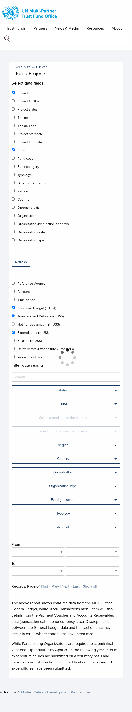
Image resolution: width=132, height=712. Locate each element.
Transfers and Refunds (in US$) (41, 316)
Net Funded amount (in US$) (39, 324)
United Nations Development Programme (55, 692)
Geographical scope (32, 183)
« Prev (54, 586)
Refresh (21, 261)
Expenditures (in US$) (33, 332)
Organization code (31, 232)
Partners (40, 28)
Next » (67, 586)
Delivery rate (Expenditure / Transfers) (46, 349)
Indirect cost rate (30, 357)
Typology (24, 174)
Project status (28, 109)
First (44, 586)
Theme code (27, 125)
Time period (26, 299)
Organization (27, 215)
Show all (90, 586)
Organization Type (63, 485)
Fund (21, 150)
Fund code (26, 158)
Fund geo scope (63, 499)
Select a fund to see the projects (63, 431)
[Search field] (7, 39)
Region (23, 191)
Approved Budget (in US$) (37, 308)
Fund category (28, 166)
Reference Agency (31, 283)
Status (63, 390)
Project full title (28, 101)
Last (76, 586)
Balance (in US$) (30, 340)
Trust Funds (16, 28)
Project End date (30, 142)
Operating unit (28, 207)
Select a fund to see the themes (63, 417)
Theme (23, 117)
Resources (95, 28)
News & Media (67, 28)
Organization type (31, 240)
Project (23, 93)
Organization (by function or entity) (43, 223)
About (117, 28)
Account (24, 291)
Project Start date (30, 134)
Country (23, 199)
